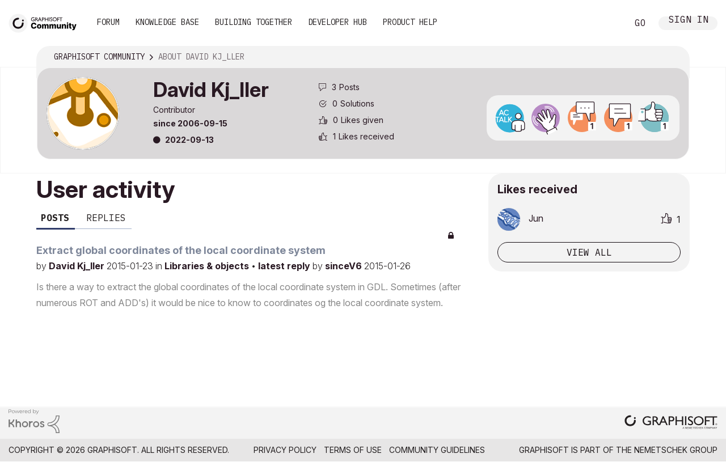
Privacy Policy (285, 450)
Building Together (253, 22)
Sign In (688, 20)
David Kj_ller (78, 266)
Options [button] (673, 57)
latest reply (285, 266)
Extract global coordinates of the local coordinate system (181, 250)
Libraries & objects (207, 266)
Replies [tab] (106, 217)
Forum (108, 22)
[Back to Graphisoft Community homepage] (47, 22)
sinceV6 (344, 266)
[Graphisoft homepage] (670, 423)
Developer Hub (337, 22)
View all (589, 252)
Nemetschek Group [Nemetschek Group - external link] (675, 450)
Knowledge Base (167, 22)
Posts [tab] (55, 217)
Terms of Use (353, 450)
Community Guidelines (437, 450)
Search (606, 23)
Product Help (410, 22)
